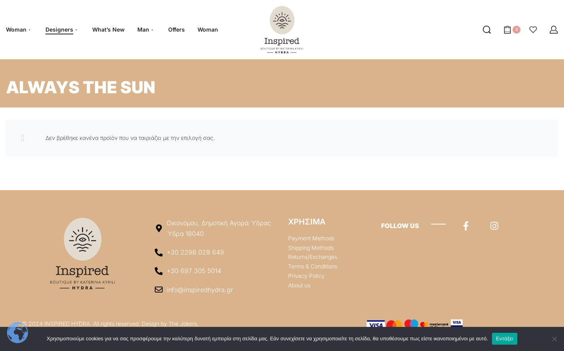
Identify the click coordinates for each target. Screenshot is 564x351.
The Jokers (183, 323)
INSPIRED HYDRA (67, 323)
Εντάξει (504, 339)
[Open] (533, 29)
